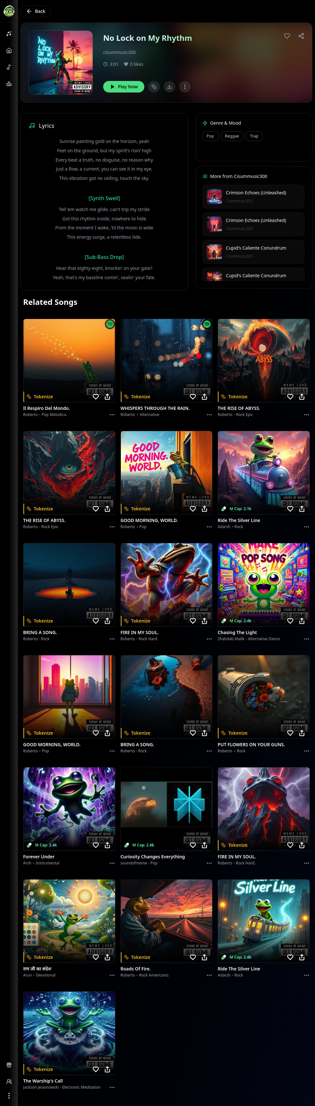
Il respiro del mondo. (46, 408)
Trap (254, 136)
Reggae (232, 136)
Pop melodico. (55, 414)
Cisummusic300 (239, 201)
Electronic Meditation (81, 1087)
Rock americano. (154, 975)
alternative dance (264, 638)
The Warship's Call (43, 1081)
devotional (46, 975)
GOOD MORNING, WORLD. (149, 520)
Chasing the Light (237, 632)
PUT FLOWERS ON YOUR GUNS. (251, 744)
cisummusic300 (119, 52)
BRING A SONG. (40, 632)
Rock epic (244, 414)
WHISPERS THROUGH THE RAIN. (155, 408)
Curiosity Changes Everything (153, 857)
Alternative (149, 414)
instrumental (47, 863)
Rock (238, 526)
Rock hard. (148, 638)
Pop (210, 136)
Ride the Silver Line (239, 520)
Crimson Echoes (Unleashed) (256, 193)
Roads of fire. (136, 969)
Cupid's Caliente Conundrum (256, 248)
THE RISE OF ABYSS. (239, 408)
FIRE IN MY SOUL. (140, 632)
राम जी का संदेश (37, 969)
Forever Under (39, 857)
